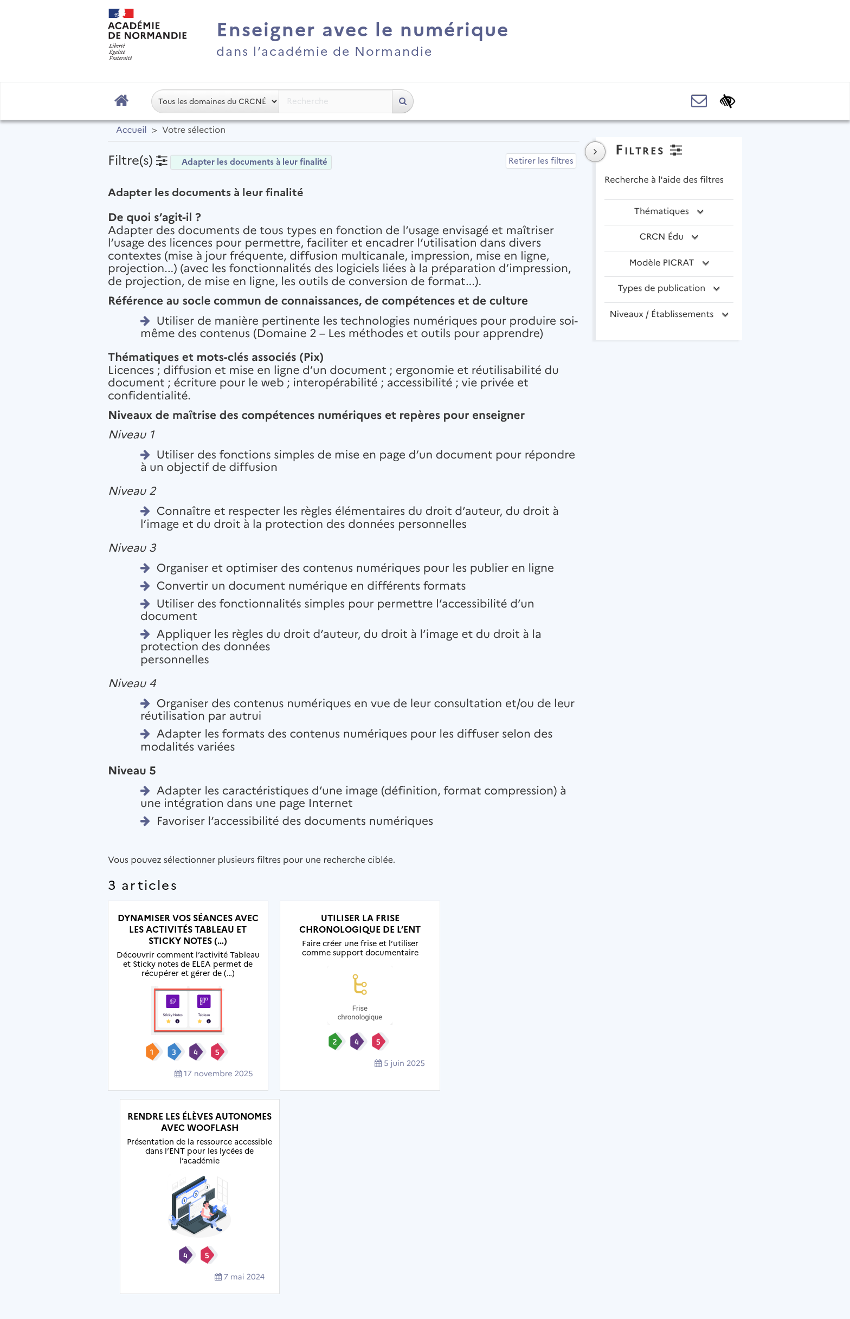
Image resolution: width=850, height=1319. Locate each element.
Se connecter (700, 1278)
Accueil (131, 130)
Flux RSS (599, 1246)
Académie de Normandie (425, 1218)
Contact (407, 1246)
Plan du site (257, 1246)
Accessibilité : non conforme (503, 1246)
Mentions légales (335, 1246)
